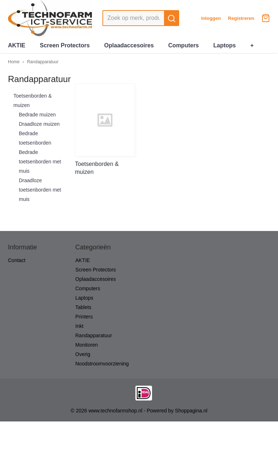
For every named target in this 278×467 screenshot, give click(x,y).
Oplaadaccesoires (129, 45)
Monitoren (86, 345)
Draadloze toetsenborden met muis (40, 189)
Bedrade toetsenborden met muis (40, 161)
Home (14, 61)
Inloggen (211, 18)
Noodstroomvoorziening (102, 364)
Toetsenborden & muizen (32, 100)
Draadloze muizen (39, 124)
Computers (183, 45)
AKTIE (16, 45)
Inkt (79, 326)
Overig (82, 354)
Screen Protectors (65, 45)
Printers (84, 317)
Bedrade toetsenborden (35, 138)
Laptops (224, 45)
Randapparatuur (43, 61)
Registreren (241, 18)
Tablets (83, 307)
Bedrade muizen (37, 114)
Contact (16, 260)
